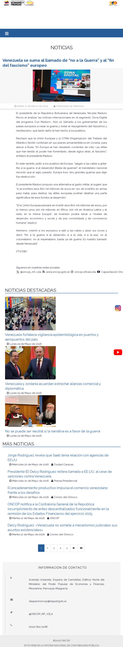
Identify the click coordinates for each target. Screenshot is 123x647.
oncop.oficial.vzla (83, 271)
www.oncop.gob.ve (56, 271)
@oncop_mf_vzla (28, 271)
